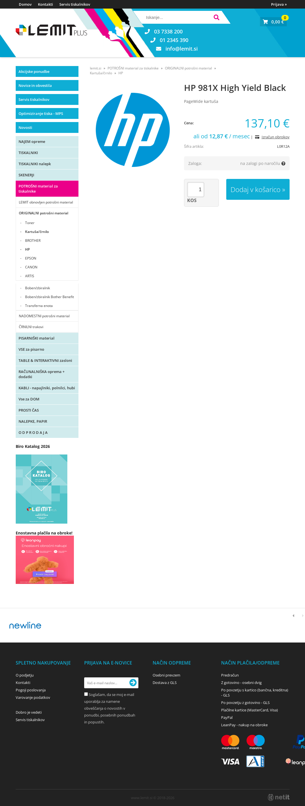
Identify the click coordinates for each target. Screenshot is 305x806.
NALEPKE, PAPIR (33, 421)
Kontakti (45, 4)
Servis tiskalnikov (74, 4)
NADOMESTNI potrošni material (44, 316)
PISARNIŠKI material (36, 338)
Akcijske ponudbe (34, 71)
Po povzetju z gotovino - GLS (245, 702)
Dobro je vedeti (29, 712)
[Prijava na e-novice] (133, 682)
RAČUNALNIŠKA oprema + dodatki (41, 374)
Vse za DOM (29, 399)
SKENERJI (26, 174)
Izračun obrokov (276, 136)
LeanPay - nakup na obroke (244, 724)
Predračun (230, 675)
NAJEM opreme (32, 141)
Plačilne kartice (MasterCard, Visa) (249, 710)
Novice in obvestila (35, 85)
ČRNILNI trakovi (31, 326)
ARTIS (29, 276)
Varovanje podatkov (33, 697)
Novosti (25, 127)
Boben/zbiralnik (37, 288)
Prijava (279, 4)
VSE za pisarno (31, 349)
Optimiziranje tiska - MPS (41, 113)
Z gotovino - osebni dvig (241, 682)
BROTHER (33, 240)
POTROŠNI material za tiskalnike (38, 188)
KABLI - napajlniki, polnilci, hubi (47, 387)
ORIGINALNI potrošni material (43, 213)
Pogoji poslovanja (31, 690)
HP (27, 249)
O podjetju (25, 675)
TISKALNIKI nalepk (35, 163)
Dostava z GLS (165, 682)
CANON (31, 267)
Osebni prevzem (166, 675)
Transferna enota (39, 305)
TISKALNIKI (28, 152)
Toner (30, 222)
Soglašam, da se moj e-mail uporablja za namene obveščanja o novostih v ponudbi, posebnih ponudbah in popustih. (109, 708)
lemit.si (95, 68)
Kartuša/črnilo (37, 231)
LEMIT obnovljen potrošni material (46, 202)
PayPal (227, 717)
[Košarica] (273, 21)
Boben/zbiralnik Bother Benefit (49, 296)
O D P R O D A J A (33, 432)
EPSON (30, 258)
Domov (25, 4)
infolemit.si (181, 48)
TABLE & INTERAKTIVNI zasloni (45, 360)
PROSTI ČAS (29, 410)
